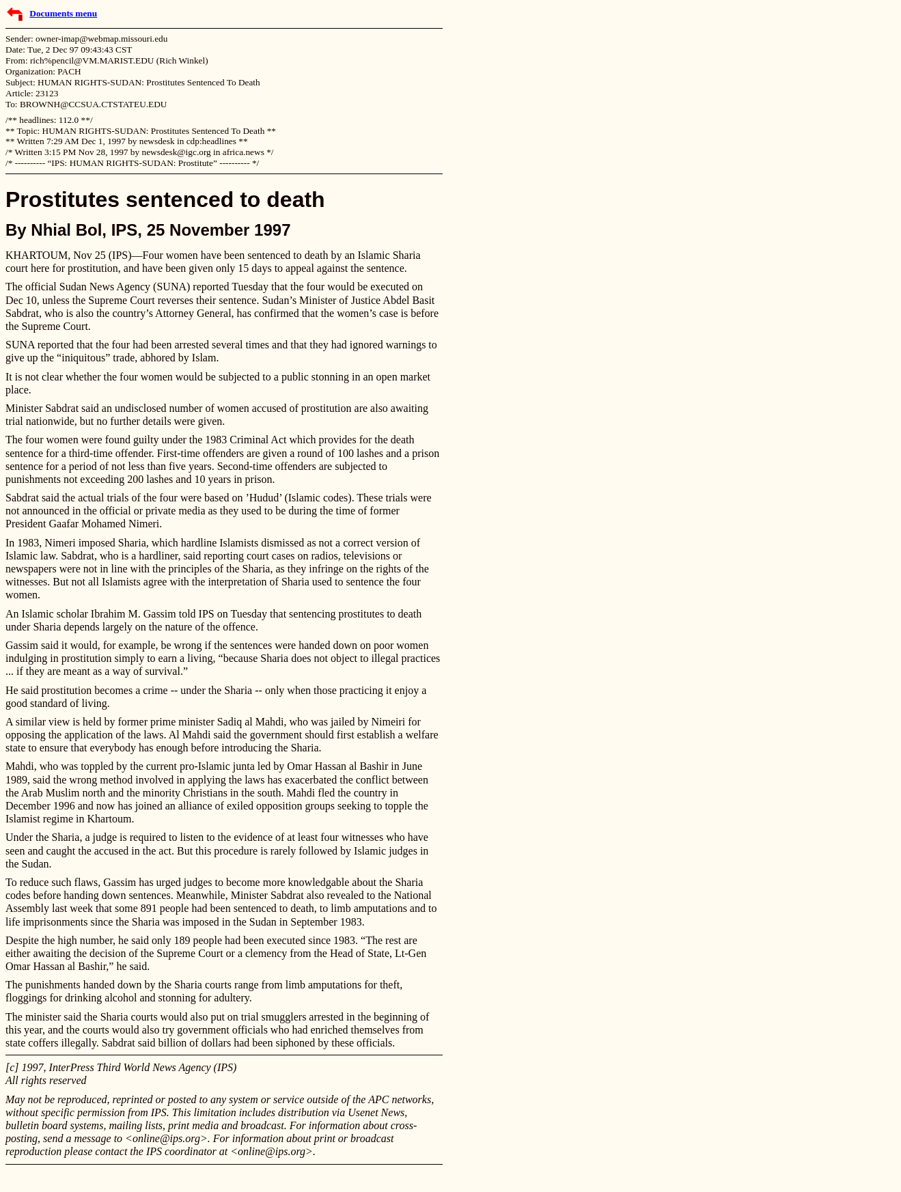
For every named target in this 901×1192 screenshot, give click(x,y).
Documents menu (63, 13)
